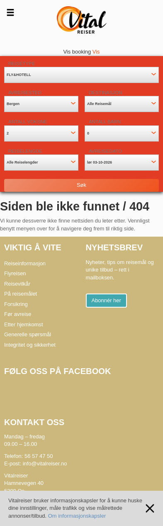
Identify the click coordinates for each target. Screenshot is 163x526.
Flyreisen (15, 273)
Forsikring (16, 304)
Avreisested (24, 92)
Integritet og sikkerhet (30, 345)
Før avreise (18, 314)
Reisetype (21, 63)
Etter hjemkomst (23, 324)
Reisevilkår (17, 284)
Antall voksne (27, 121)
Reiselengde (25, 151)
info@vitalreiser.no (45, 463)
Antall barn (105, 121)
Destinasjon (105, 92)
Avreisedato (105, 151)
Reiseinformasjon (25, 263)
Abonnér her (106, 300)
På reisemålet (20, 294)
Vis (96, 52)
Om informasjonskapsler (77, 516)
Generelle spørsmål (27, 334)
